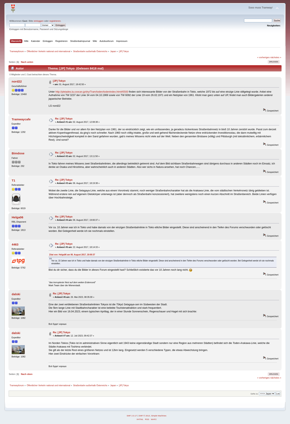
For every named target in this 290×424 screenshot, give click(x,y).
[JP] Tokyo (59, 80)
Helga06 (17, 217)
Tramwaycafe (21, 119)
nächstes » (275, 57)
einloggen (39, 21)
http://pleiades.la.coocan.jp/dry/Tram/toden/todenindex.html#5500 (91, 91)
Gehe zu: (254, 394)
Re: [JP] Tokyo (63, 118)
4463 (15, 244)
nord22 (17, 81)
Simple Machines (158, 416)
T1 (13, 180)
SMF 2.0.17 (132, 416)
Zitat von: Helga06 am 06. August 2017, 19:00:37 (72, 255)
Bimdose (18, 153)
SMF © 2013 (144, 416)
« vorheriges (263, 57)
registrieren (55, 21)
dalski (16, 294)
